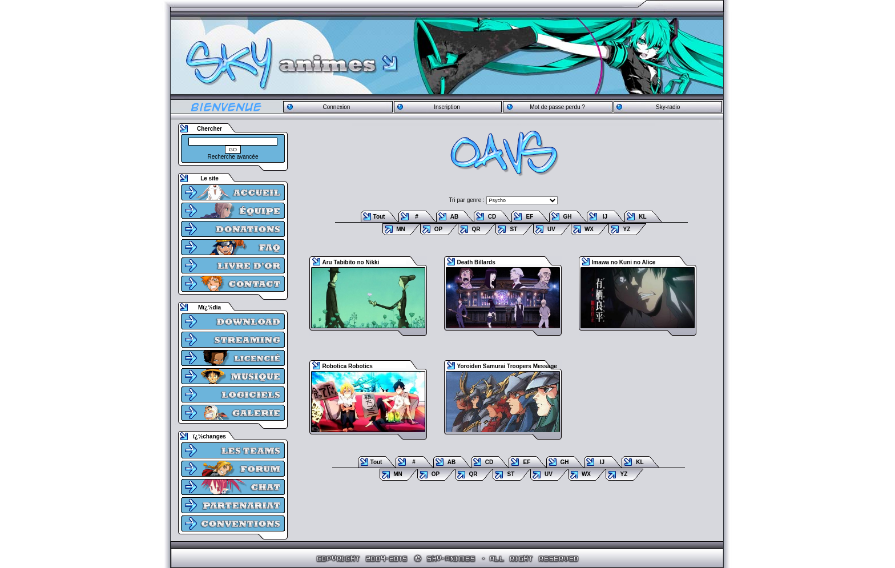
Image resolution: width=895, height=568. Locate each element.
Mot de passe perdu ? (557, 107)
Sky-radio (668, 107)
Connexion (336, 107)
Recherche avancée (233, 157)
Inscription (447, 107)
